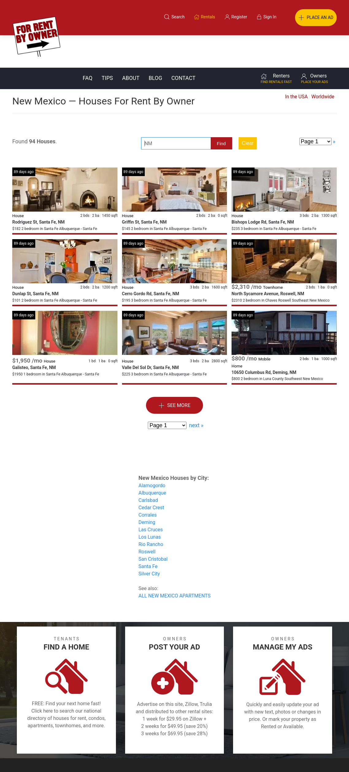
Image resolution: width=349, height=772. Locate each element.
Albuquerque (152, 460)
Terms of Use (111, 742)
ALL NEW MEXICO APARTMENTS (175, 563)
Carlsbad (148, 468)
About (130, 46)
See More (174, 373)
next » (196, 393)
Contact (183, 46)
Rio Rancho (151, 512)
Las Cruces (151, 497)
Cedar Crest (151, 475)
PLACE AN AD (315, 18)
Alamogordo (152, 453)
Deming (147, 490)
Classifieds (74, 742)
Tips (107, 46)
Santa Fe (148, 534)
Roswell (147, 519)
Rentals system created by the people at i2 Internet (257, 757)
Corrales (148, 482)
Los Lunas (150, 504)
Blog (155, 46)
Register (277, 742)
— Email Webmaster (325, 757)
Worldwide (322, 64)
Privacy (178, 742)
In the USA (296, 64)
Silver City (149, 541)
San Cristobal (153, 526)
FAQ (88, 46)
